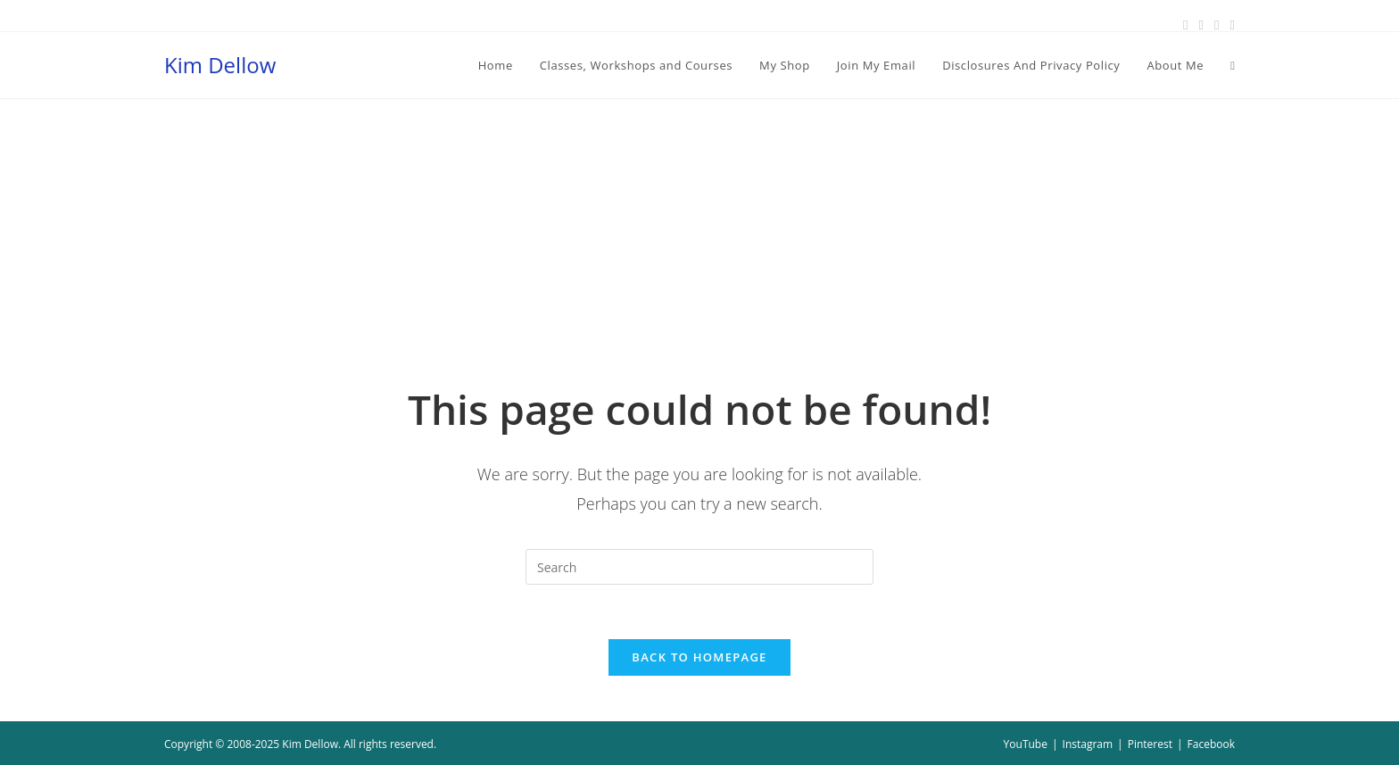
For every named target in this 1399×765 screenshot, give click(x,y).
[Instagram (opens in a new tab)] (1216, 24)
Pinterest (1150, 744)
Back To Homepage (699, 657)
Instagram (1088, 744)
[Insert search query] (699, 567)
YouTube (1025, 744)
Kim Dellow (220, 64)
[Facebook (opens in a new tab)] (1185, 24)
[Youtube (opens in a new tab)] (1230, 24)
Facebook (1211, 744)
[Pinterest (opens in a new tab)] (1201, 24)
